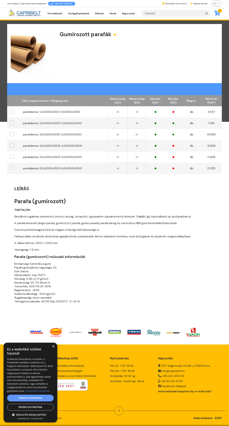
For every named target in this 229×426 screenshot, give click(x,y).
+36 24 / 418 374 (61, 3)
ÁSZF (218, 417)
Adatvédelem (203, 417)
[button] (30, 414)
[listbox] (216, 3)
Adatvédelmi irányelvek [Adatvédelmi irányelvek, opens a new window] (37, 391)
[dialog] (30, 382)
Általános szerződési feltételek (76, 375)
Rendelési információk (70, 365)
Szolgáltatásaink (78, 13)
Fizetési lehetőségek (69, 370)
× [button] (53, 346)
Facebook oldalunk (174, 385)
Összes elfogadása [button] (30, 397)
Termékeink (54, 13)
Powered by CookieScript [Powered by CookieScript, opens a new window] (30, 418)
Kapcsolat (128, 13)
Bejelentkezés (199, 3)
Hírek (113, 13)
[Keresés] (175, 13)
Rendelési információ (174, 3)
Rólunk (99, 13)
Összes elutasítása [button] (30, 407)
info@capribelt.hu (173, 370)
